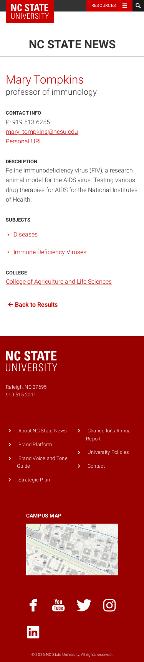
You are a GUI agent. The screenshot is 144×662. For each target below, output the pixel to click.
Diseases (25, 234)
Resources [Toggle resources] (103, 5)
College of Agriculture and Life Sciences (59, 281)
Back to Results (32, 305)
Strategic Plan (34, 480)
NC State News (72, 44)
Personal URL (24, 141)
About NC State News (42, 431)
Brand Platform (35, 444)
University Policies (108, 452)
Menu (124, 24)
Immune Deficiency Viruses (49, 252)
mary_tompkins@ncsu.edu (42, 131)
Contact (96, 466)
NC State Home (35, 6)
